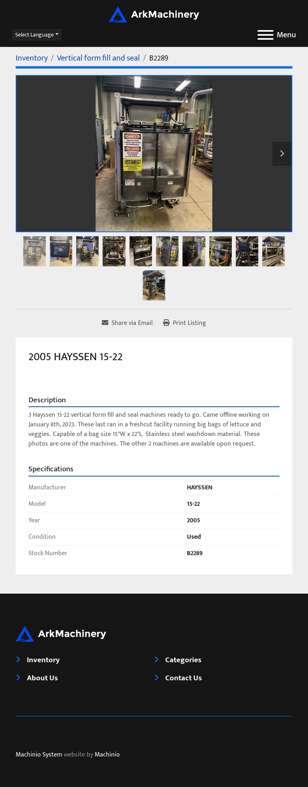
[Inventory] (32, 58)
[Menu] (265, 35)
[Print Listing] (184, 323)
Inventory (43, 659)
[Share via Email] (127, 323)
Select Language (34, 34)
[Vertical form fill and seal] (98, 58)
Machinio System (39, 754)
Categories (183, 659)
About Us (42, 677)
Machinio (107, 754)
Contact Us (183, 677)
